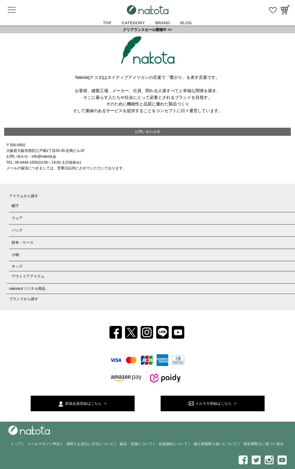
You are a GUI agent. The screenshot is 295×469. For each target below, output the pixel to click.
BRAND (162, 23)
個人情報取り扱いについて (215, 444)
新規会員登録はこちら (83, 403)
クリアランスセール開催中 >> (147, 30)
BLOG (186, 23)
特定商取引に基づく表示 (264, 444)
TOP (107, 23)
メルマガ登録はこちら (213, 403)
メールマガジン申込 (43, 444)
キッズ (17, 266)
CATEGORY (133, 23)
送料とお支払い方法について (90, 444)
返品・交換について (136, 444)
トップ (15, 444)
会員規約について (173, 444)
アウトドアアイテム (28, 276)
